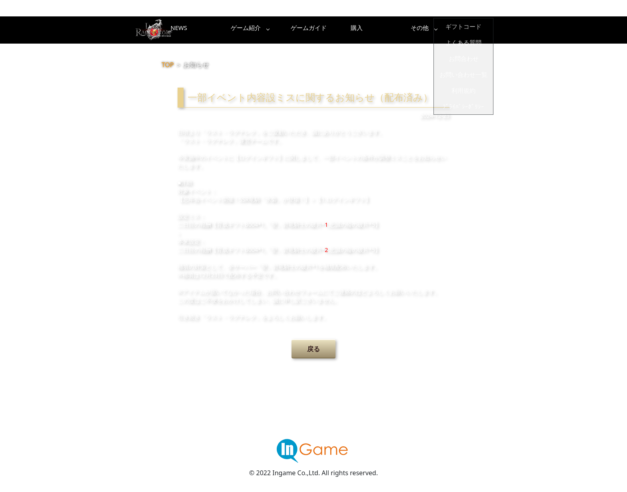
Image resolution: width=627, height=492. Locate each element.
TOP (168, 64)
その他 (471, 30)
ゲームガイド (343, 30)
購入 (407, 30)
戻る (313, 348)
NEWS (216, 30)
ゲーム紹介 (280, 30)
